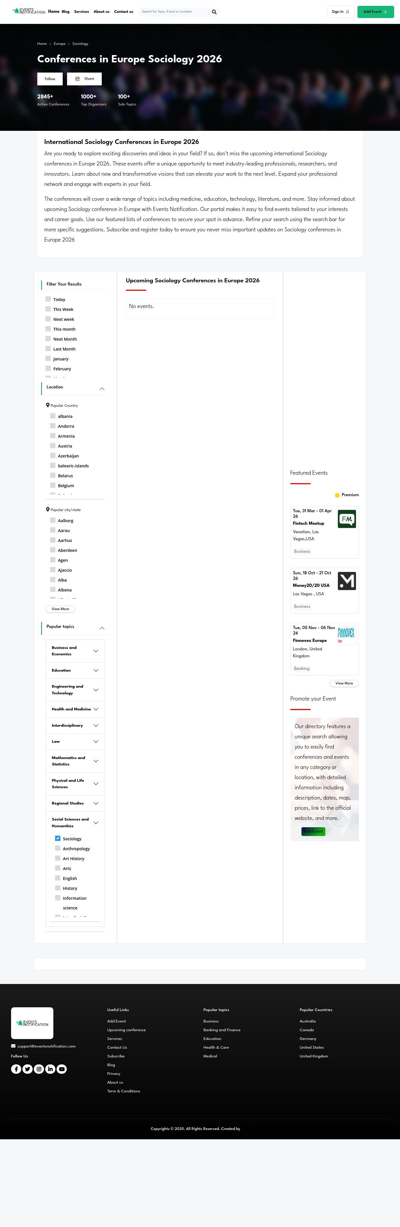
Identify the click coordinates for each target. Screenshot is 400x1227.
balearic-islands (69, 465)
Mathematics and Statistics (68, 761)
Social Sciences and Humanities (70, 822)
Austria (61, 445)
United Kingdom (314, 1056)
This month (60, 328)
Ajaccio (61, 569)
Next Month (61, 338)
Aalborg (61, 519)
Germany (308, 1039)
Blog (66, 12)
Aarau (60, 529)
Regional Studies (68, 803)
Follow (50, 79)
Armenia (62, 435)
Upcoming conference (126, 1030)
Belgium (62, 484)
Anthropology (72, 847)
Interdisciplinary (67, 725)
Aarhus (61, 539)
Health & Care (216, 1047)
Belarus (61, 474)
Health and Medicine (71, 709)
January (57, 358)
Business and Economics (64, 651)
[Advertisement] (324, 366)
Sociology (80, 44)
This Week (59, 308)
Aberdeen (63, 549)
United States (312, 1047)
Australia (308, 1021)
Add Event (314, 828)
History (66, 887)
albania (61, 415)
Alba (58, 579)
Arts (63, 867)
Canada (307, 1030)
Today (55, 298)
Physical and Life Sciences (68, 784)
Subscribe (115, 1056)
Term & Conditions (123, 1091)
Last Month (60, 348)
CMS (245, 1129)
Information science (71, 902)
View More (60, 609)
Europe (60, 44)
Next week (59, 318)
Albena (61, 589)
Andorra (62, 425)
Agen (59, 559)
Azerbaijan (64, 455)
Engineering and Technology (67, 689)
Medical (210, 1056)
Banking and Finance (222, 1030)
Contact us (124, 12)
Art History (69, 857)
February (58, 368)
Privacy (113, 1074)
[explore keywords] (176, 12)
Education (61, 670)
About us (102, 12)
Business (211, 1021)
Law (56, 742)
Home (54, 12)
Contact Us (117, 1047)
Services (81, 12)
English (66, 877)
